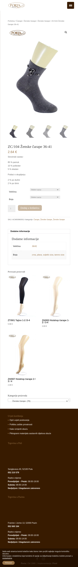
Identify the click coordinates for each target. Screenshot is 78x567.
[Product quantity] (11, 208)
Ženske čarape (30, 21)
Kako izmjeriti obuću (19, 429)
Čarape (19, 21)
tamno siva (59, 255)
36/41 (34, 246)
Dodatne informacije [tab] (20, 231)
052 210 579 (13, 472)
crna (34, 255)
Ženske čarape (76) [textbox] (38, 401)
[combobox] (39, 400)
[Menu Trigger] (70, 5)
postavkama (7, 558)
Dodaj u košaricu (29, 208)
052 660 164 (13, 526)
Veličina (13, 192)
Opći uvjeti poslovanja (19, 420)
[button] (66, 32)
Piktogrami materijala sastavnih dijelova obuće (30, 433)
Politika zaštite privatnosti (21, 424)
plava (39, 255)
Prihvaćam (8, 563)
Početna (11, 21)
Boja (11, 199)
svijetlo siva (48, 255)
